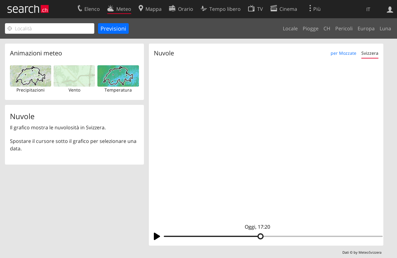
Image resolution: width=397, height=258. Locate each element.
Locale (290, 28)
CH (326, 28)
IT (368, 9)
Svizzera (369, 53)
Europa (366, 28)
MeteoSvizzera (370, 252)
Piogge (311, 28)
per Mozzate (343, 53)
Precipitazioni (30, 90)
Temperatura (118, 90)
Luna (385, 28)
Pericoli (344, 28)
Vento (74, 90)
